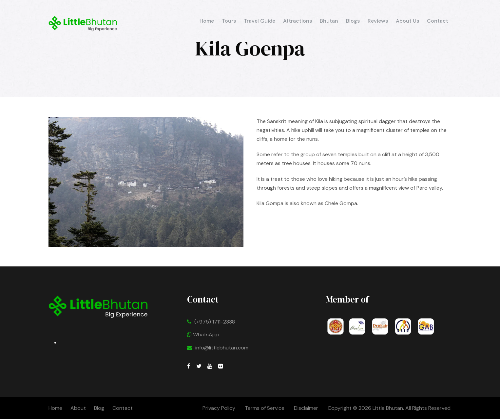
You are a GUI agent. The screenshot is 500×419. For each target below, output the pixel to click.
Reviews (378, 20)
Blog (99, 408)
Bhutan (329, 20)
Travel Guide (259, 20)
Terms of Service (264, 408)
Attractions (297, 20)
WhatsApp (203, 334)
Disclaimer (306, 408)
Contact (437, 20)
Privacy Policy (218, 408)
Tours (229, 20)
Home (207, 20)
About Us (407, 20)
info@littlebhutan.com (221, 347)
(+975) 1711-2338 (214, 321)
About (78, 408)
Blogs (353, 20)
